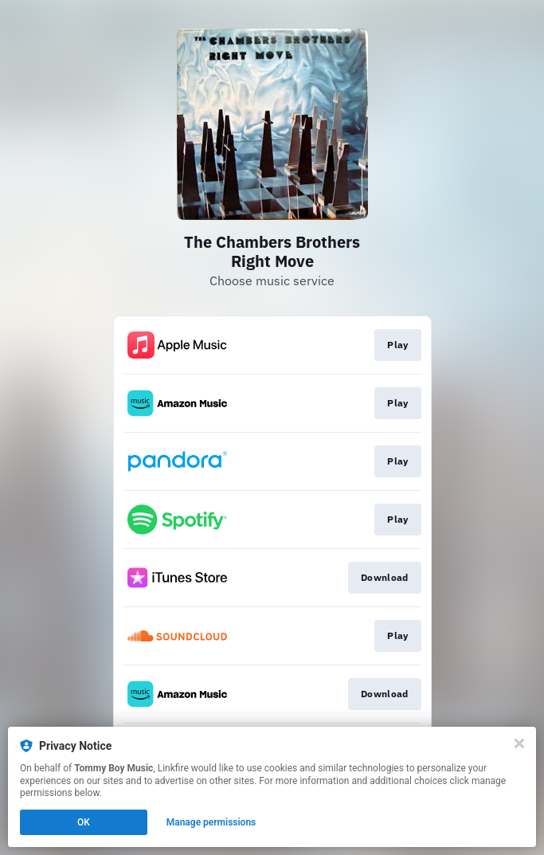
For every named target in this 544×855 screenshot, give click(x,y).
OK (83, 822)
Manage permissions (211, 822)
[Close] (519, 743)
